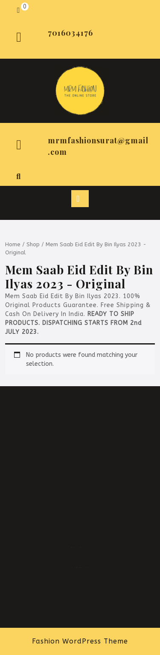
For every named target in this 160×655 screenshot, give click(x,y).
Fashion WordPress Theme (80, 641)
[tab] (80, 198)
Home (12, 244)
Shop (33, 244)
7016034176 (70, 33)
